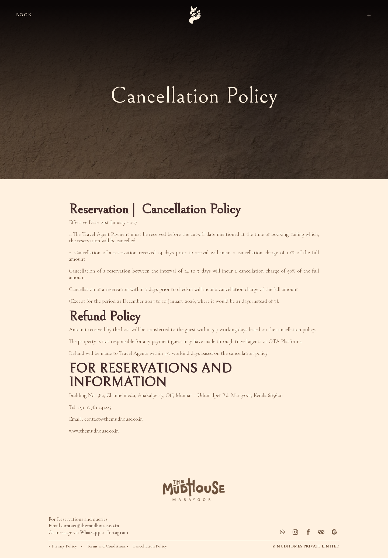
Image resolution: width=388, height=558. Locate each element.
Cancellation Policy (150, 546)
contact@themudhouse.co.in (113, 419)
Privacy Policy (64, 546)
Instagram (117, 532)
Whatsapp (90, 532)
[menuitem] (328, 15)
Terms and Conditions (107, 546)
